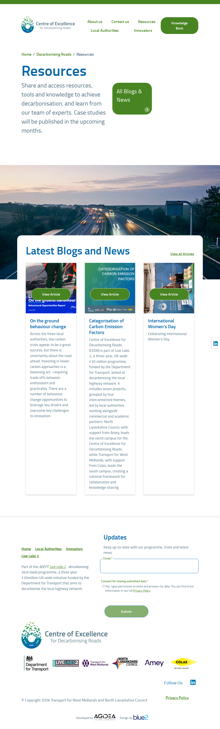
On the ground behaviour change (48, 323)
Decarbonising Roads (54, 54)
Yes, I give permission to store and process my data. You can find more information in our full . (149, 588)
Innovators (143, 30)
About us (94, 21)
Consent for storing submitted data (124, 581)
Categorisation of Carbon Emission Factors (106, 326)
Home (26, 54)
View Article (51, 294)
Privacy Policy (141, 590)
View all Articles (182, 253)
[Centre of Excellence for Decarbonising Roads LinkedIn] (215, 343)
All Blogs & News (133, 99)
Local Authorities (105, 30)
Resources (146, 21)
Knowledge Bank (179, 25)
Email (108, 558)
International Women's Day (162, 323)
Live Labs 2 (30, 556)
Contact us (120, 21)
